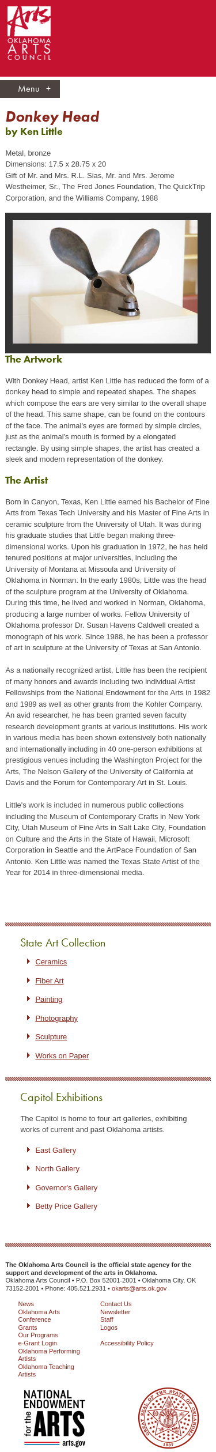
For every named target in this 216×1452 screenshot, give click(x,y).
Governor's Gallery (66, 1187)
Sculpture (51, 1036)
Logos (109, 1327)
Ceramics (51, 961)
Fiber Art (49, 980)
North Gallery (57, 1168)
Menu (34, 89)
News (26, 1303)
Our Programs (38, 1335)
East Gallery (55, 1150)
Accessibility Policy (127, 1343)
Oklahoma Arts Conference (38, 1315)
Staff (106, 1319)
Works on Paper (62, 1055)
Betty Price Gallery (66, 1206)
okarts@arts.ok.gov (139, 1288)
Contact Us (116, 1303)
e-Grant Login (37, 1343)
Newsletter (115, 1311)
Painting (48, 999)
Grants (27, 1327)
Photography (56, 1018)
